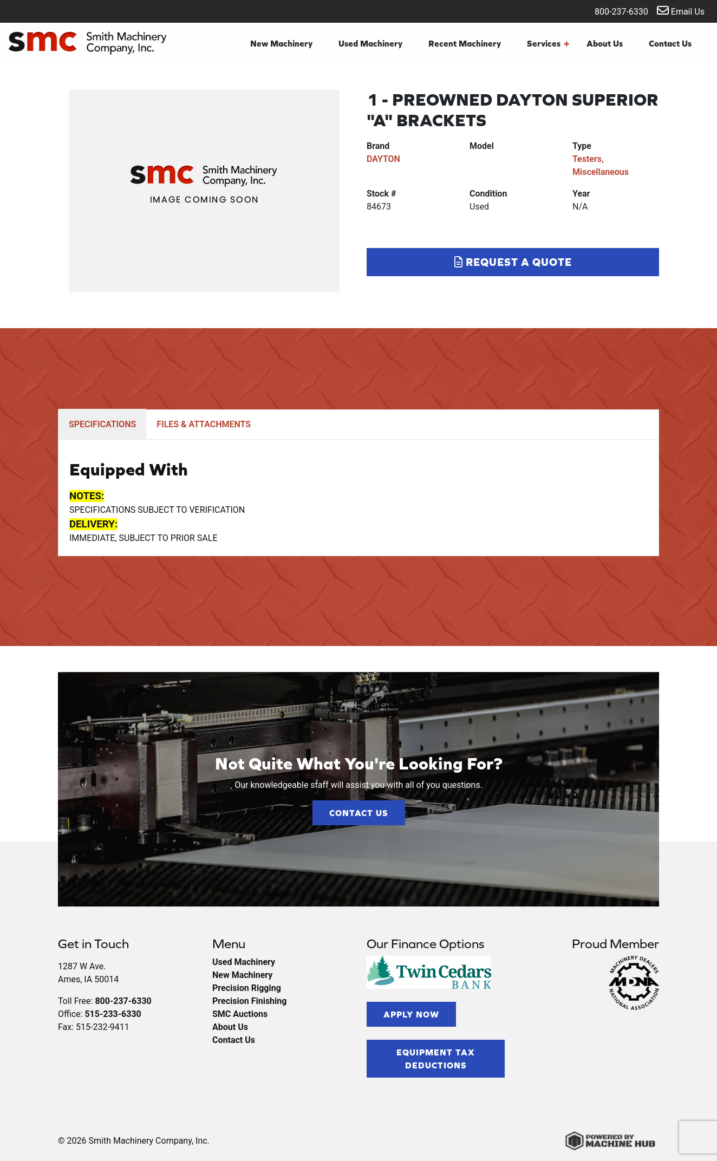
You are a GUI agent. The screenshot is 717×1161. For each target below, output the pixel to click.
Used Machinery (370, 43)
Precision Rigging (246, 988)
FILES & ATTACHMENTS (204, 424)
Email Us (681, 10)
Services (548, 43)
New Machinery (281, 43)
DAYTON (383, 159)
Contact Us (670, 43)
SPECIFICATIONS (102, 424)
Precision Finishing (249, 1001)
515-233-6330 (112, 1014)
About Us (604, 43)
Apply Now (411, 1014)
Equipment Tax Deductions (435, 1058)
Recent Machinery (464, 43)
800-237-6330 (614, 10)
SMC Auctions (240, 1014)
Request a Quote (513, 262)
